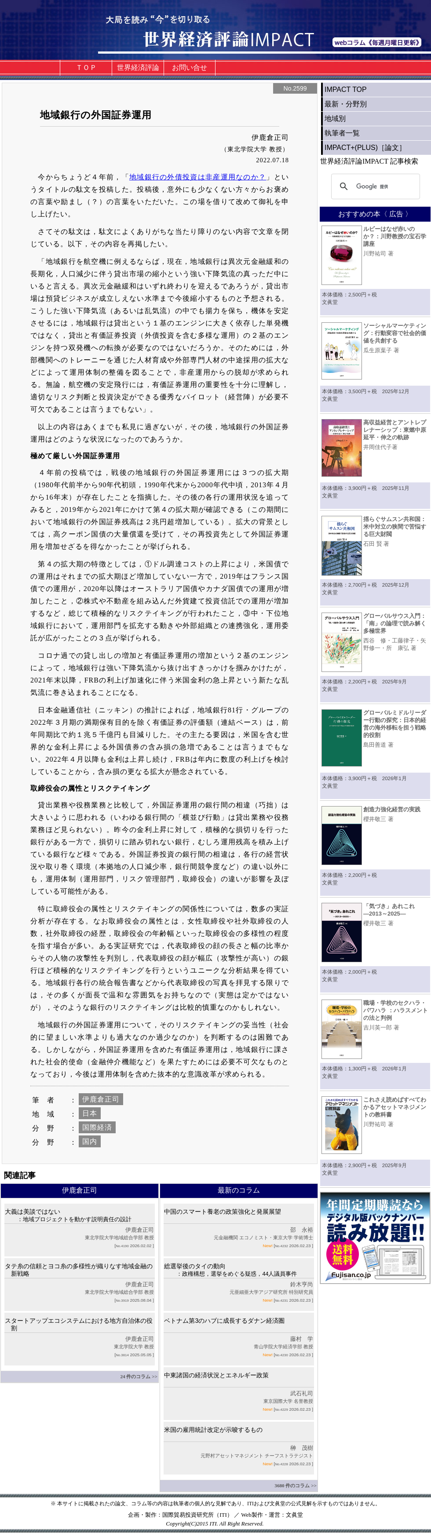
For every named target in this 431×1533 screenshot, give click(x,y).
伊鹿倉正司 (101, 1099)
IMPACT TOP (346, 89)
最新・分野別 (346, 104)
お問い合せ (189, 67)
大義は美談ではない (68, 1215)
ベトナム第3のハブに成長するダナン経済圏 (224, 1320)
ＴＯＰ (86, 67)
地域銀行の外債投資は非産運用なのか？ (197, 177)
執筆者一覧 (342, 133)
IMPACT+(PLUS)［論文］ (365, 147)
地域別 (335, 118)
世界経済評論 (138, 67)
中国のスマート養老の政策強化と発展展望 (222, 1211)
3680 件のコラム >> (295, 1485)
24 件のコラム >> (138, 1376)
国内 (89, 1141)
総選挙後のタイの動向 (230, 1270)
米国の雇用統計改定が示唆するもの (213, 1429)
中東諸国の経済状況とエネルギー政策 (216, 1375)
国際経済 (97, 1127)
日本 (89, 1113)
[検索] (374, 186)
